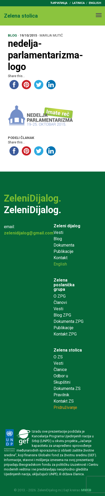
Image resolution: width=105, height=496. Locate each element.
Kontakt (60, 257)
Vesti (58, 232)
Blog (58, 238)
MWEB (86, 490)
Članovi (60, 302)
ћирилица (58, 3)
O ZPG (60, 296)
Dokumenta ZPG (68, 321)
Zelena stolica (68, 350)
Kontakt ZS (64, 401)
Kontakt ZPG (65, 334)
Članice (60, 369)
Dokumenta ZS (67, 388)
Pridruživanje (65, 407)
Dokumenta (64, 245)
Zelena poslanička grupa (64, 285)
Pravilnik (61, 394)
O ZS (58, 356)
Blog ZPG (62, 315)
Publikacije (64, 251)
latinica (78, 3)
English (95, 3)
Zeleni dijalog (67, 225)
